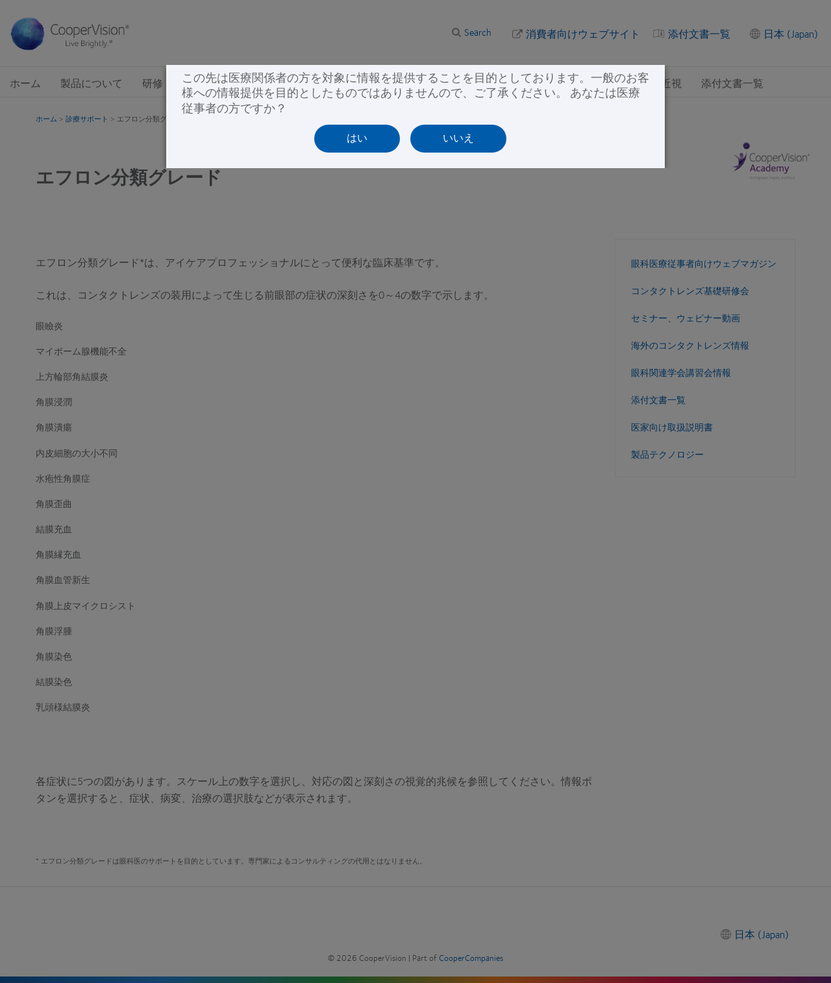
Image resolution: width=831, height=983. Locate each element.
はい (357, 137)
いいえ (458, 137)
